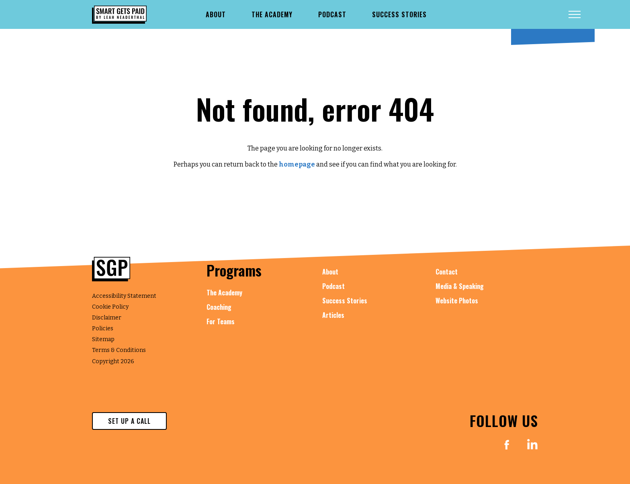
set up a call (129, 421)
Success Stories (344, 300)
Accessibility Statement (124, 296)
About (330, 272)
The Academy (224, 292)
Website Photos (457, 300)
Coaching (219, 307)
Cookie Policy (110, 306)
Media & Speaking (460, 286)
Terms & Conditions (119, 350)
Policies (102, 328)
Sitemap (103, 339)
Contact (447, 272)
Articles (333, 315)
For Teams (221, 321)
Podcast (333, 286)
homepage (297, 164)
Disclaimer (106, 317)
